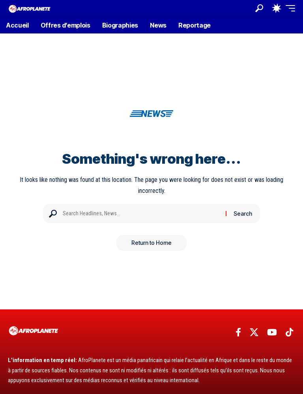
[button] (259, 8)
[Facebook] (238, 332)
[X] (254, 332)
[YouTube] (272, 332)
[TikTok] (289, 332)
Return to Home (151, 242)
